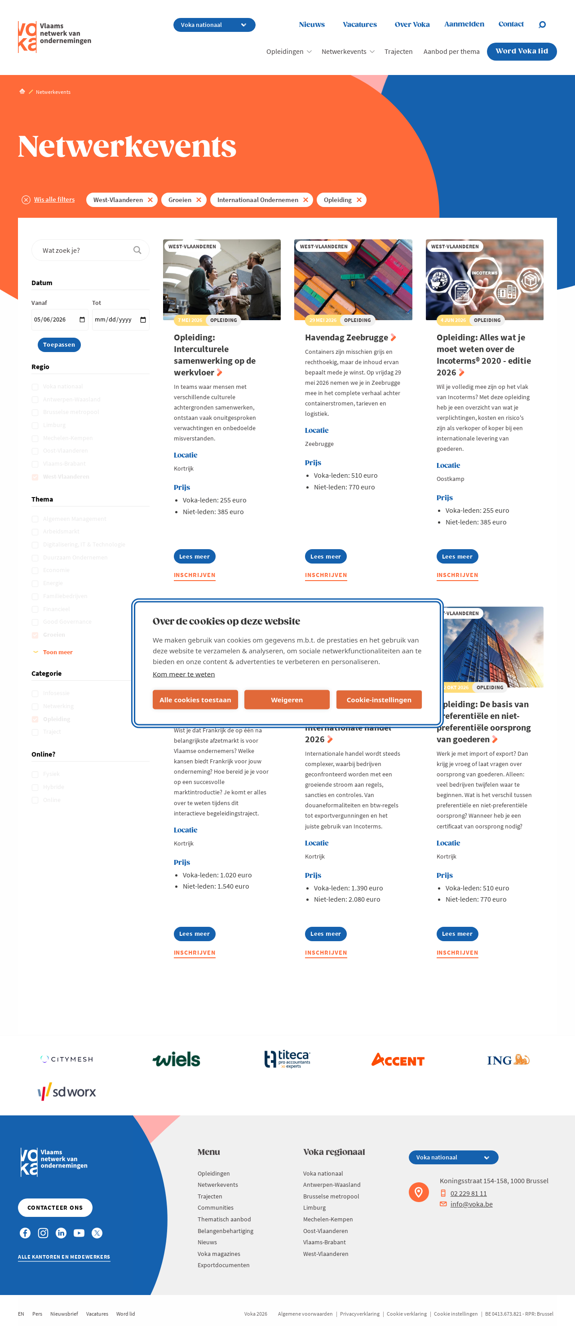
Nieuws (312, 25)
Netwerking (59, 706)
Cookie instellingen (456, 1313)
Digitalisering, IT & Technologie (85, 544)
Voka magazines (219, 1254)
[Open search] (547, 24)
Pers (37, 1313)
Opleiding (338, 199)
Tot (96, 303)
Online (52, 800)
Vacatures (360, 25)
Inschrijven (195, 575)
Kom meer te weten (184, 673)
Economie (57, 570)
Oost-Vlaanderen (66, 450)
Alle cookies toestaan (195, 699)
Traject (52, 731)
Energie (53, 583)
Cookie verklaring (407, 1313)
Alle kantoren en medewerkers (64, 1256)
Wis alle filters (54, 199)
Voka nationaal (63, 386)
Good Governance (68, 621)
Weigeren (287, 699)
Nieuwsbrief (64, 1313)
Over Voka (412, 25)
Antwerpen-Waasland (72, 399)
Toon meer (58, 652)
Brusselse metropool (72, 412)
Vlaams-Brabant (65, 463)
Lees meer (197, 558)
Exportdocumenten (224, 1265)
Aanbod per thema (452, 51)
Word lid (125, 1313)
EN (21, 1313)
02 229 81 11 (463, 1193)
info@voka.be (466, 1203)
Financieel (57, 609)
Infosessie (57, 693)
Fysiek (52, 774)
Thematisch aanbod (224, 1219)
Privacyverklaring (360, 1313)
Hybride (54, 787)
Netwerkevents (344, 51)
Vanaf (39, 303)
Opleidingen (285, 51)
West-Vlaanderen (118, 199)
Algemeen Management (75, 519)
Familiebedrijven (66, 596)
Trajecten (399, 51)
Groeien (179, 199)
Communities (216, 1207)
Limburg (55, 425)
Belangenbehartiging (225, 1231)
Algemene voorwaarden (305, 1313)
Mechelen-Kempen (68, 438)
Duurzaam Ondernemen (76, 557)
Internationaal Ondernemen (257, 199)
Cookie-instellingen (379, 699)
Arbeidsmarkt (62, 531)
